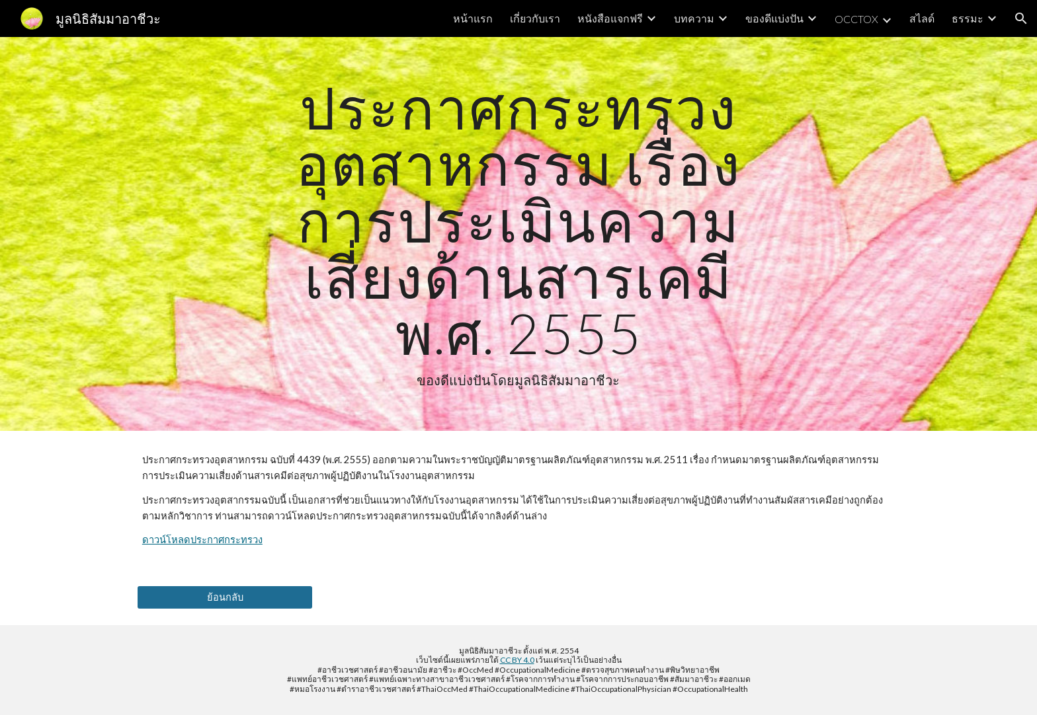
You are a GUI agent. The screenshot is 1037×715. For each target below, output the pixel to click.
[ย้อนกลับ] (225, 597)
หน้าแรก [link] (473, 18)
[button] (1021, 18)
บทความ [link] (694, 18)
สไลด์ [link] (921, 18)
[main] (518, 234)
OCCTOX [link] (856, 19)
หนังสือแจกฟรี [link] (610, 18)
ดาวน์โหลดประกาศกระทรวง (202, 539)
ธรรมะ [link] (967, 18)
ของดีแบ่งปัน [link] (774, 18)
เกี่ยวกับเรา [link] (535, 18)
